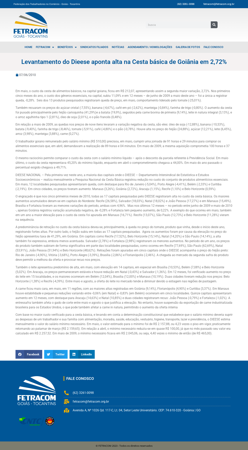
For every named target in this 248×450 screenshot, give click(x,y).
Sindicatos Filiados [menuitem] (94, 47)
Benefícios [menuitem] (67, 47)
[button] (29, 354)
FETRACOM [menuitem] (45, 47)
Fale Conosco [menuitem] (213, 47)
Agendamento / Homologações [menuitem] (150, 47)
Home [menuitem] (28, 47)
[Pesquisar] (214, 24)
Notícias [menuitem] (118, 47)
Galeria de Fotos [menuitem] (188, 47)
